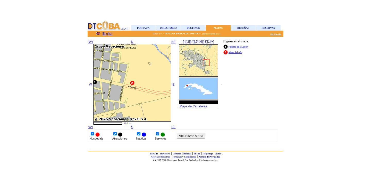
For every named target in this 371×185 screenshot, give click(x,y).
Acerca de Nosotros (160, 156)
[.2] (187, 41)
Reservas (268, 27)
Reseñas (243, 27)
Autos (218, 153)
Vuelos (197, 153)
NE (173, 42)
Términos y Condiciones (184, 156)
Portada (143, 27)
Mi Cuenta (276, 34)
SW (90, 127)
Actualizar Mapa (191, 136)
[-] (184, 41)
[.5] (196, 41)
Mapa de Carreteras (193, 106)
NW (90, 42)
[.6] (201, 41)
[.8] (205, 41)
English (108, 33)
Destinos (193, 27)
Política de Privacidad (209, 156)
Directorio (168, 27)
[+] (212, 41)
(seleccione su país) (211, 33)
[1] (208, 41)
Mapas (218, 27)
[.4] (192, 41)
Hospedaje (208, 153)
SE (173, 127)
